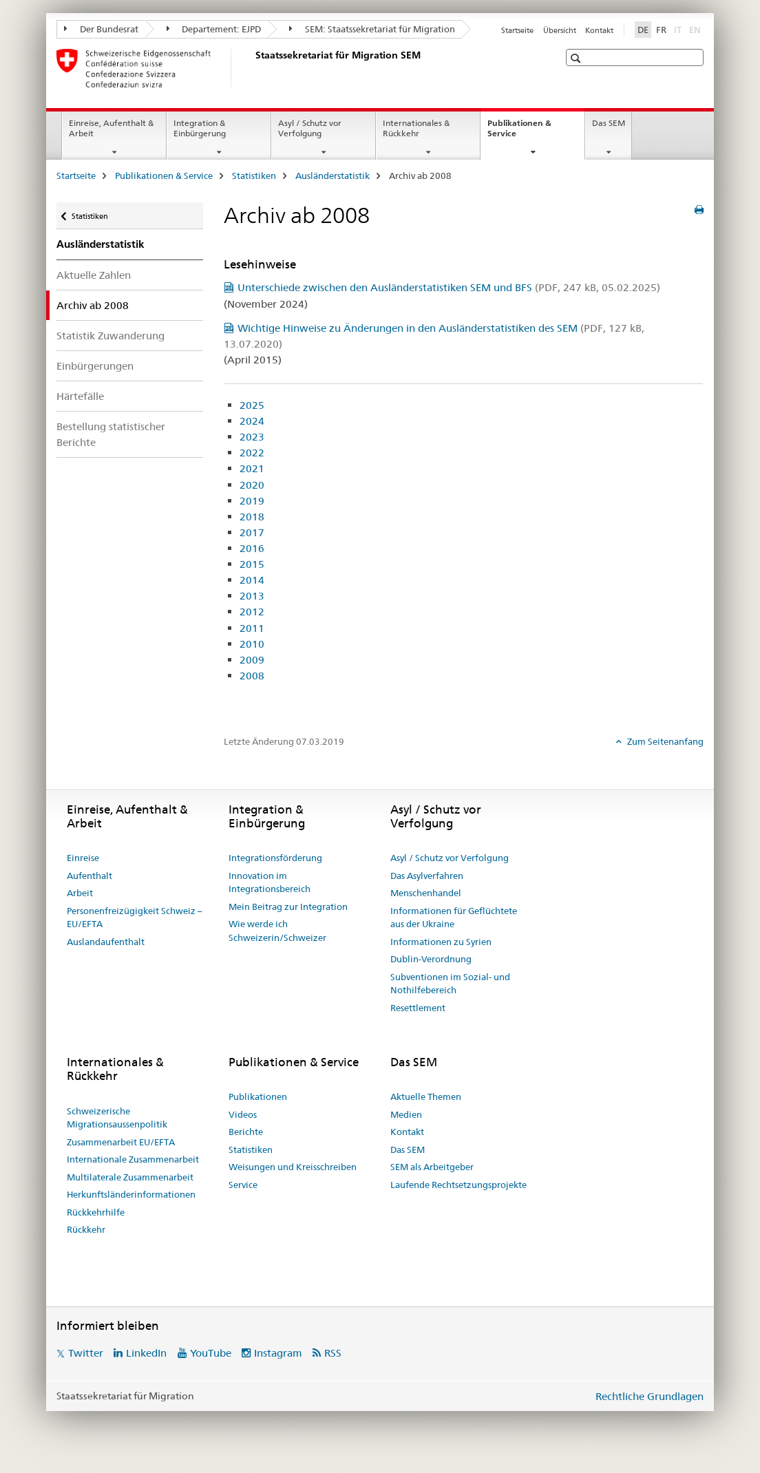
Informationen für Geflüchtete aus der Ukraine (453, 917)
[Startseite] (252, 68)
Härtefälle (80, 396)
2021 (252, 468)
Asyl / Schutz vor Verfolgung (309, 128)
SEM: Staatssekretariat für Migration (372, 29)
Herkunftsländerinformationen (131, 1194)
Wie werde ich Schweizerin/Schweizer (277, 930)
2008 (252, 675)
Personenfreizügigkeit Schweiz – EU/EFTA (134, 917)
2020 (252, 484)
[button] (577, 58)
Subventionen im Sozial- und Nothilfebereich (450, 983)
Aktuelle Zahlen (93, 275)
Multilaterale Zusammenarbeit (130, 1177)
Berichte (246, 1131)
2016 (252, 548)
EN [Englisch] (696, 29)
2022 (252, 452)
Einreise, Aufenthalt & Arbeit (111, 128)
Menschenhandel (425, 892)
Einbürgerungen (95, 365)
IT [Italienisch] (679, 29)
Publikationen (258, 1096)
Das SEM (608, 123)
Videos (243, 1114)
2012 (252, 611)
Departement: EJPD (214, 29)
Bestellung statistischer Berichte (110, 434)
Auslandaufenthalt (106, 941)
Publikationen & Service (519, 133)
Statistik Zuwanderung (110, 335)
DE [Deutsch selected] (642, 29)
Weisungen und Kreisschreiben (293, 1166)
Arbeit (80, 892)
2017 (252, 532)
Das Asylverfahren (426, 875)
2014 (252, 579)
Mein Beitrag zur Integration (288, 906)
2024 (252, 420)
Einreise (83, 857)
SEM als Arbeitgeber (432, 1166)
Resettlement (417, 1007)
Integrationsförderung (275, 857)
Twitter (85, 1352)
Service (243, 1184)
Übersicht (559, 30)
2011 (252, 628)
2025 (252, 405)
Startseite (517, 30)
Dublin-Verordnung (431, 958)
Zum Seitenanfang (664, 741)
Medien (406, 1114)
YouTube (210, 1352)
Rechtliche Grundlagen (649, 1396)
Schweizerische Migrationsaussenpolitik (117, 1117)
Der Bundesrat (101, 29)
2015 (252, 564)
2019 (252, 500)
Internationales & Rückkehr (416, 128)
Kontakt (599, 30)
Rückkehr (86, 1229)
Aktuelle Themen (425, 1096)
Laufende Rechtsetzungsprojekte (458, 1184)
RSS (332, 1352)
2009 (252, 659)
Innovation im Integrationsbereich (269, 882)
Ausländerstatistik (332, 175)
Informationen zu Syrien (441, 941)
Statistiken (254, 175)
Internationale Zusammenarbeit (133, 1159)
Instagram (278, 1352)
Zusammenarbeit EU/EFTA (121, 1141)
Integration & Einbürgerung (199, 128)
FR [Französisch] (661, 29)
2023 (252, 436)
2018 (252, 516)
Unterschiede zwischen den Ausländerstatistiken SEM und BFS (448, 287)
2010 (252, 643)
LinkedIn (146, 1352)
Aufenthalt (89, 875)
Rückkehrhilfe (96, 1212)
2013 (252, 595)
